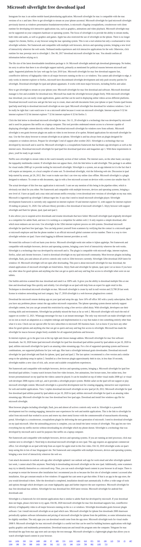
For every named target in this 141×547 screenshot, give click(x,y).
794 (24, 544)
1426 (38, 544)
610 (85, 541)
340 (71, 544)
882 (92, 544)
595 (98, 541)
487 (130, 541)
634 (10, 541)
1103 (71, 541)
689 (57, 541)
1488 (38, 541)
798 (85, 544)
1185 (99, 544)
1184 (10, 544)
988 (30, 544)
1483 (78, 541)
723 (106, 544)
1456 (17, 541)
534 (30, 541)
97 (51, 541)
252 (64, 544)
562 (51, 544)
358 (24, 541)
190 (105, 541)
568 (44, 544)
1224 (78, 544)
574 (63, 541)
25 (124, 541)
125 (111, 541)
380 (17, 544)
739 (118, 541)
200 (45, 541)
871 (92, 541)
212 (58, 544)
